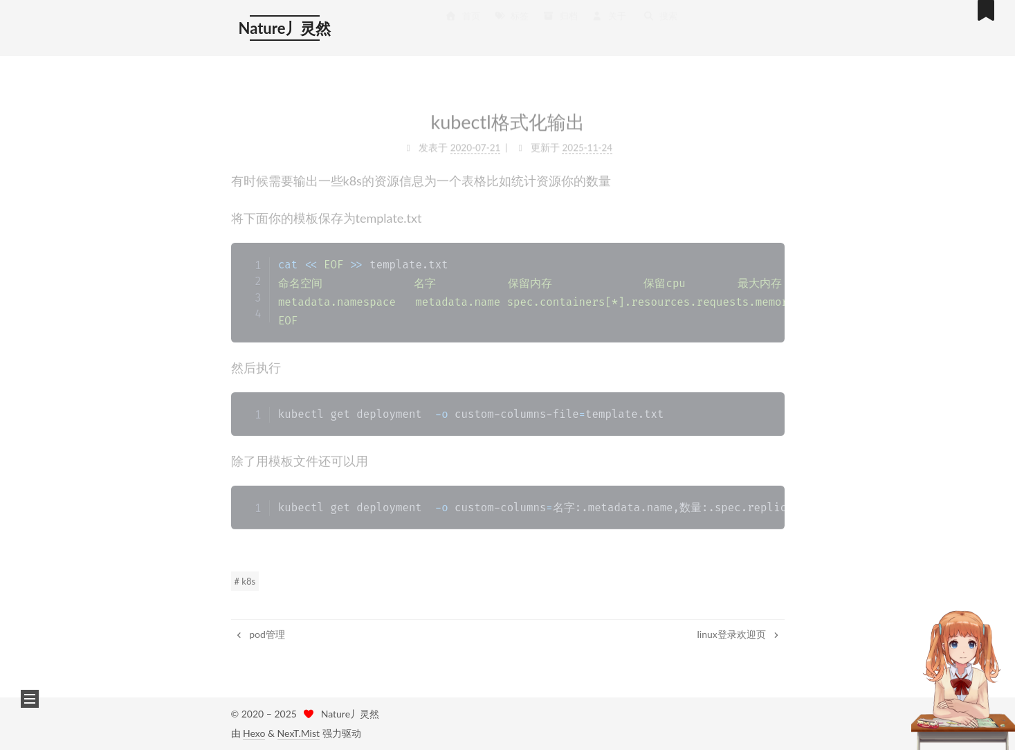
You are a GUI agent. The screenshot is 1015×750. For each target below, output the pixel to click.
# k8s (245, 581)
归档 (559, 20)
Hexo (254, 733)
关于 (609, 20)
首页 (463, 20)
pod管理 (260, 634)
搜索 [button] (660, 20)
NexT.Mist (298, 733)
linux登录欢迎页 (739, 634)
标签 (511, 20)
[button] (30, 699)
